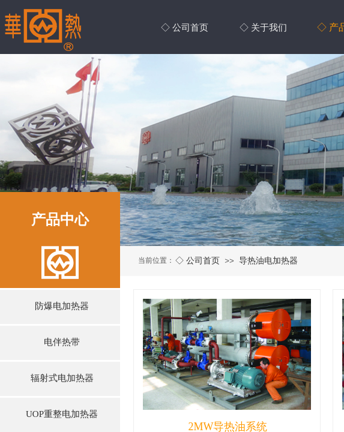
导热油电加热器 (268, 260)
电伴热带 (62, 342)
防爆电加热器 (62, 306)
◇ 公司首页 (197, 260)
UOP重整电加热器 (62, 414)
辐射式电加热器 (62, 378)
